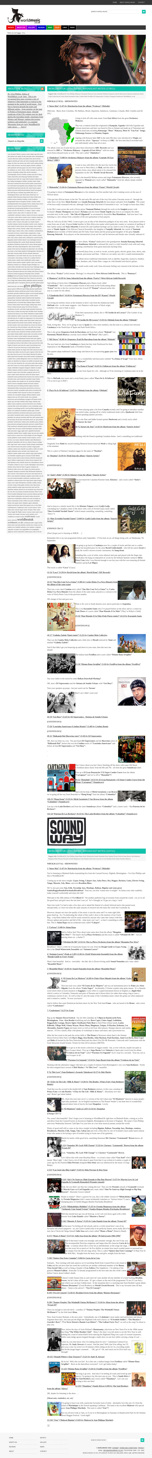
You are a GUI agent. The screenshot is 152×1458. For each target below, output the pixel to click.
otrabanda (35, 406)
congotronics (32, 233)
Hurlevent (136, 94)
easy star (32, 255)
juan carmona (12, 331)
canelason (18, 215)
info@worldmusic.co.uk (113, 1450)
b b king (39, 174)
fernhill (37, 273)
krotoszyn (24, 347)
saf (38, 449)
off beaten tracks (36, 399)
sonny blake (35, 476)
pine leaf (22, 419)
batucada (21, 188)
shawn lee (28, 462)
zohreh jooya (29, 531)
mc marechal (31, 381)
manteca (10, 372)
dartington (33, 240)
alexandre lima (28, 158)
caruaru (22, 219)
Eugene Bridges (32, 264)
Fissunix (65, 859)
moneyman (22, 388)
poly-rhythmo (30, 422)
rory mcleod (12, 446)
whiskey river (33, 514)
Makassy (78, 94)
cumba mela (22, 237)
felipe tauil (31, 271)
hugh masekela (31, 309)
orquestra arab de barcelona (25, 404)
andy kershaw (16, 165)
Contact (43, 1451)
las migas (24, 349)
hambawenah (30, 298)
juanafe (33, 331)
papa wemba (35, 410)
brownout (37, 208)
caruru (27, 219)
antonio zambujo (36, 165)
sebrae (10, 458)
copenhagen (11, 235)
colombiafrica (38, 231)
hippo (34, 302)
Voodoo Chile (32, 510)
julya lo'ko (11, 336)
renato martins (22, 437)
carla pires (11, 217)
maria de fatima (31, 374)
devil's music (29, 244)
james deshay (19, 320)
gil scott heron (19, 286)
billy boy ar (34, 192)
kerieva (18, 343)
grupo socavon (30, 293)
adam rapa (33, 154)
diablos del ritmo (13, 246)
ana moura (20, 163)
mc (25, 381)
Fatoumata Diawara (87, 94)
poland (40, 419)
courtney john (27, 235)
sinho (15, 469)
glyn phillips (32, 286)
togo (9, 496)
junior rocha (19, 336)
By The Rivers (20, 210)
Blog (57, 27)
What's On (21, 27)
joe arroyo (32, 325)
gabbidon (30, 280)
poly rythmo (22, 422)
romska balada (30, 444)
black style (19, 195)
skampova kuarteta (20, 471)
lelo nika (11, 354)
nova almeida (33, 397)
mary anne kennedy (19, 379)
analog (36, 163)
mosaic (16, 390)
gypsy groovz (20, 295)
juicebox (38, 331)
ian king (22, 311)
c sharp (33, 210)
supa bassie (30, 480)
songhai (28, 476)
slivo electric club (13, 473)
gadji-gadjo (11, 282)
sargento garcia (21, 455)
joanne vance (17, 325)
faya (26, 271)
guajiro (10, 295)
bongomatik (11, 201)
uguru (30, 503)
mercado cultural (33, 383)
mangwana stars (34, 370)
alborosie (15, 158)
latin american (34, 349)
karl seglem (37, 338)
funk (16, 280)
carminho (11, 219)
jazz (40, 320)
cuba (12, 237)
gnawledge (26, 289)
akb (24, 156)
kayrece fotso (35, 340)
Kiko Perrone (59, 859)
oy (14, 408)
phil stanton (36, 417)
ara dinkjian (11, 170)
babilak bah (31, 176)
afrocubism (11, 156)
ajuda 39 (20, 156)
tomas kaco (11, 498)
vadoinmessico (12, 507)
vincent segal (19, 510)
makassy (15, 370)
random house (18, 433)
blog (18, 197)
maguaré (22, 368)
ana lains (14, 163)
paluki (29, 410)
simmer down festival (15, 467)
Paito (106, 856)
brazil (30, 206)
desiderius (11, 244)
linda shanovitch (13, 356)
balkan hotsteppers (16, 181)
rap (32, 433)
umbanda (35, 503)
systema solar (29, 485)
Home (19, 33)
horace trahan (12, 307)
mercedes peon (12, 386)
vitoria (25, 510)
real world (23, 435)
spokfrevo (11, 480)
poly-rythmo (39, 422)
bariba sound (34, 183)
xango (36, 522)
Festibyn (122, 859)
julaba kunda (14, 334)
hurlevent (39, 309)
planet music (29, 419)
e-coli (17, 255)
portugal (19, 424)
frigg (13, 280)
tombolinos (18, 498)
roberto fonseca (32, 442)
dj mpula (23, 249)
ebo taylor (38, 255)
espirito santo (30, 262)
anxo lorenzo (33, 167)
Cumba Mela (83, 96)
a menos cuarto (25, 154)
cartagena (17, 219)
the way (15, 491)
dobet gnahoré (22, 251)
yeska (36, 525)
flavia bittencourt (34, 276)
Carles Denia (64, 96)
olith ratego (29, 401)
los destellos (15, 361)
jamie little (27, 320)
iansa (27, 311)
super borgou (38, 480)
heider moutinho (30, 300)
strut (24, 480)
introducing (11, 318)
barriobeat (13, 186)
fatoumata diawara (19, 271)
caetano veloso (12, 213)
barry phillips (29, 186)
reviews (10, 440)
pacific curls (25, 408)
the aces (10, 491)
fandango (37, 267)
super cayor (11, 482)
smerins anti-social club (26, 473)
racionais (35, 428)
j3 (33, 318)
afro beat (40, 154)
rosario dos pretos (21, 446)
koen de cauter (25, 345)
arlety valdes (26, 170)
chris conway (16, 228)
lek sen (41, 352)
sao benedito (12, 455)
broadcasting (19, 208)
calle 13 (23, 213)
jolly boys (34, 327)
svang (15, 485)
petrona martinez (21, 417)
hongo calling (29, 304)
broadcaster (11, 208)
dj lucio (18, 249)
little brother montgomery (35, 356)
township (36, 498)
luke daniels (39, 363)
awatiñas (24, 174)
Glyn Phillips (70, 94)
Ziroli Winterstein (88, 856)
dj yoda (38, 249)
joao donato (25, 325)
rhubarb (22, 440)
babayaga (24, 176)
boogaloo (24, 201)
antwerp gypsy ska (23, 167)
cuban (16, 237)
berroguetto (38, 190)
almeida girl (16, 161)
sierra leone (40, 464)
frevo (9, 280)
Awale (19, 174)
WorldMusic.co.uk (129, 96)
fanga (41, 267)
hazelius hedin (20, 300)
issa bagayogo (28, 318)
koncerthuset (34, 345)
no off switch (20, 397)
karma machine (17, 340)
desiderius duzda (19, 244)
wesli (27, 514)
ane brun (23, 165)
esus (36, 262)
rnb (21, 442)
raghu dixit (24, 431)
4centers (13, 154)
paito (40, 408)
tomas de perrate (34, 496)
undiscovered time (14, 505)
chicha (22, 226)
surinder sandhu (32, 482)
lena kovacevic (18, 354)
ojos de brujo (16, 401)
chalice (37, 222)
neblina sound (35, 395)
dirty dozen (32, 246)
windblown (11, 516)
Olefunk (105, 94)
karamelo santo (13, 338)
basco (35, 186)
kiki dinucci (25, 343)
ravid (13, 435)
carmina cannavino (37, 217)
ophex (10, 404)
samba (15, 453)
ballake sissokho (27, 181)
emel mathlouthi (26, 260)
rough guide (36, 446)
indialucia (14, 316)
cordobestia (19, 235)
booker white (36, 201)
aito (16, 156)
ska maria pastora (34, 469)
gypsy (14, 295)
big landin (27, 192)
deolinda (38, 242)
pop (9, 424)
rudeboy (10, 449)
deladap (15, 242)
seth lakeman (12, 462)
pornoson (13, 424)
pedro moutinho (16, 415)
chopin (10, 228)
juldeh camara (23, 334)
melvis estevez (12, 383)
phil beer (30, 417)
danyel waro (26, 240)
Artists (11, 27)
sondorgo (23, 476)
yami (13, 525)
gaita (16, 282)
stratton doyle (18, 480)
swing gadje (21, 485)
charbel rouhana (13, 224)
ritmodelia (16, 442)
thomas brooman (23, 491)
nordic (27, 397)
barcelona (22, 183)
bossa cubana (31, 204)
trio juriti (31, 500)
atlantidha (16, 172)
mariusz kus (31, 377)
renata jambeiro (13, 437)
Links (65, 27)
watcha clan (11, 514)
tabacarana (36, 485)
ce (36, 219)
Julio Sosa (92, 859)
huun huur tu (12, 311)
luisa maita (31, 363)
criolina (34, 235)
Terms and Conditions (128, 1448)
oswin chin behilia (21, 406)
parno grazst (33, 413)
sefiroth (32, 458)
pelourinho (37, 415)
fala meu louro (29, 267)
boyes (20, 206)
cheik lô (13, 226)
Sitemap (115, 1448)
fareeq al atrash (22, 269)
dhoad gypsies (38, 244)
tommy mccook (27, 498)
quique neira (12, 428)
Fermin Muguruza (74, 859)
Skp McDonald (31, 471)
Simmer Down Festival (116, 856)
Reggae (39, 435)
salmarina (15, 451)
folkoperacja (23, 278)
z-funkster (38, 527)
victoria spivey (32, 507)
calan (19, 213)
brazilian (34, 206)
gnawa (10, 289)
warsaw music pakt (33, 512)
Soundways (119, 96)
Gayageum (22, 282)
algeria (10, 161)
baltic (35, 181)
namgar (23, 395)
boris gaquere (23, 204)
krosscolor (17, 347)
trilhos (26, 500)
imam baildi (39, 313)
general (28, 282)
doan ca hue (14, 251)
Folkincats (130, 94)
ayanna (29, 174)
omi (39, 401)
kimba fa (11, 345)
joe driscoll (19, 327)
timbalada (19, 494)
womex (22, 516)
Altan (117, 859)
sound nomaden (18, 478)
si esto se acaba (24, 464)
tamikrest (15, 487)
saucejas (28, 455)
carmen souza (26, 217)
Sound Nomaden (99, 856)
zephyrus (11, 531)
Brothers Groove (29, 208)
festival (15, 276)
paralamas (16, 413)
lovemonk (36, 361)
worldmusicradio (28, 522)
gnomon (32, 289)
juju (9, 334)
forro (28, 278)
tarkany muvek (18, 489)
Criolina (106, 96)
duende (30, 253)
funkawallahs (22, 280)
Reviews (41, 27)
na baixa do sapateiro (33, 392)
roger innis (14, 444)
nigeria (10, 397)
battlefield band (13, 188)
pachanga (18, 408)
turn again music (17, 503)
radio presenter (12, 431)
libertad (32, 354)
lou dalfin (30, 361)
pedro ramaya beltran (27, 415)
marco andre (12, 374)
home (115, 2)
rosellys (29, 446)
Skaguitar (51, 859)
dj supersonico (31, 249)
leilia (37, 352)
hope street (37, 304)
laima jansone (16, 349)
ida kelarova (17, 313)
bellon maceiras (13, 190)
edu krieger (19, 258)
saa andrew (29, 449)
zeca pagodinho (24, 529)
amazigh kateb (34, 161)
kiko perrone (33, 343)
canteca (23, 215)
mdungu (37, 381)
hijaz (25, 302)
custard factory (38, 237)
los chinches (35, 358)
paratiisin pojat (24, 413)
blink (15, 197)
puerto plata (28, 426)
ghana (38, 282)
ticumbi (13, 494)
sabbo (35, 449)
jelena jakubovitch (14, 322)
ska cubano (25, 469)
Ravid (58, 96)
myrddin (15, 392)
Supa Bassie (127, 856)
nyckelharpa (21, 399)
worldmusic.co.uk (15, 522)
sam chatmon (31, 451)
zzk (40, 531)
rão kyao (19, 428)
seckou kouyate (25, 458)
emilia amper (35, 260)
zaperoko (11, 529)
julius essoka (38, 334)
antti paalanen (12, 167)
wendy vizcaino (20, 514)
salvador (24, 451)
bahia (37, 176)
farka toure (30, 269)
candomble (11, 215)
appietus (39, 167)
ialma (18, 311)
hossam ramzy (21, 307)
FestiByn (90, 96)
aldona (20, 158)
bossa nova (39, 204)
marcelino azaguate (26, 372)
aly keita (26, 161)
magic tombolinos (13, 368)
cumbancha (30, 237)
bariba (27, 183)
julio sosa (31, 334)
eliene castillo (16, 260)
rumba (15, 449)
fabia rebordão (16, 267)
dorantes (39, 251)
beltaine (28, 190)
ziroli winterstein (19, 531)
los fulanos (23, 361)
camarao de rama (31, 213)
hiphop (29, 302)
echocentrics (12, 258)
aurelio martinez (31, 172)
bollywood (37, 197)
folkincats (15, 278)
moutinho (22, 390)
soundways (33, 478)
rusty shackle (21, 449)
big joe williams (19, 192)
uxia (32, 505)
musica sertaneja (33, 390)
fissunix (26, 276)
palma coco (11, 410)
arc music (18, 170)
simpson (33, 467)
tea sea (25, 489)
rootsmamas (39, 444)
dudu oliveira (23, 253)
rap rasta (36, 433)
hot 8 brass (29, 307)
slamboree (39, 471)
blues (32, 197)
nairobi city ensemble (14, 395)
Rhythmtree (37, 440)
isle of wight (19, 318)
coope (38, 233)
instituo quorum (38, 316)
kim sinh (40, 343)
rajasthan (11, 433)
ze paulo (16, 529)
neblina (28, 395)
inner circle (29, 316)
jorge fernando (17, 329)
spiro (38, 478)
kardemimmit (21, 338)
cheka (18, 226)
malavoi (26, 370)
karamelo (35, 336)
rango (30, 433)
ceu (29, 222)
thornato (32, 491)
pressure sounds (34, 424)
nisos (14, 397)
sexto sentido (20, 462)
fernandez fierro (30, 273)
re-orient (18, 435)
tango (20, 487)
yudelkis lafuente (20, 527)
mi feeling (20, 386)
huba (24, 309)
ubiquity (25, 503)
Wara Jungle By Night (15, 512)
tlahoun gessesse (38, 494)
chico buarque (29, 226)
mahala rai (34, 368)
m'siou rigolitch (25, 365)
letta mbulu (27, 354)
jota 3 (24, 329)
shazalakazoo (35, 462)
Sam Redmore (135, 856)
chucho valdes (25, 228)
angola (28, 165)
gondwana (23, 291)
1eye (9, 154)
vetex (26, 507)
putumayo (35, 426)
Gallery (31, 27)
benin (33, 190)
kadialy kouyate (28, 336)
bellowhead (21, 190)
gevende (33, 282)
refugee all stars (32, 435)
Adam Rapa (78, 856)
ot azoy (29, 406)
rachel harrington (27, 428)
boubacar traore (13, 206)
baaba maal (11, 176)
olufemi (35, 401)
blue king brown (25, 197)
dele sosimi (22, 242)
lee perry (27, 352)
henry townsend (18, 302)
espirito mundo (21, 262)
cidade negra (12, 231)
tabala (10, 487)
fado (22, 267)
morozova (11, 390)
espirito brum (12, 262)
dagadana (11, 240)
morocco (37, 388)
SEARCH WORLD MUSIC (99, 11)
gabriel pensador (38, 280)
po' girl (36, 419)
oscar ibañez (37, 404)
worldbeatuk (25, 519)
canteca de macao (32, 215)
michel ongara (28, 386)
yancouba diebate (20, 525)
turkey (10, 503)
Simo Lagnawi (26, 467)
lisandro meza (22, 356)
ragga (19, 431)
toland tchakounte (16, 496)
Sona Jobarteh (98, 94)
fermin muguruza (19, 273)
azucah (34, 174)
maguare (28, 368)
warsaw (24, 512)
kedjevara (13, 343)
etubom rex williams (20, 264)
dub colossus (15, 253)
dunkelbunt (11, 255)
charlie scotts (33, 224)
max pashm (20, 381)
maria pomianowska (20, 377)
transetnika (15, 500)
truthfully (37, 500)
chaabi (32, 222)
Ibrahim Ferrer (111, 859)
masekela (29, 379)
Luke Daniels (85, 859)
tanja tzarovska (26, 487)
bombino (35, 199)
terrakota (31, 489)
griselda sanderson (20, 293)
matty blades (36, 379)
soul (11, 478)
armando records (35, 170)
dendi (28, 242)
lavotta (22, 352)
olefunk (22, 401)
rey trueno (16, 440)
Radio (72, 27)
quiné (40, 426)
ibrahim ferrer (33, 311)
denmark (32, 242)
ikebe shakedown (29, 313)
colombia (31, 231)
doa (9, 251)
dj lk (14, 249)
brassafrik (25, 206)
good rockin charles (32, 291)
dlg (42, 249)
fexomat (21, 276)
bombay (19, 199)
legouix (32, 352)
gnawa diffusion (17, 289)
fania (9, 269)
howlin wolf (19, 309)
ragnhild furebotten (34, 431)
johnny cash (27, 327)
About (11, 1451)
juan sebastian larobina (23, 331)
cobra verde (24, 231)
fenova (37, 271)
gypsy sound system (31, 295)
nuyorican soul (12, 399)
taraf (33, 487)
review (39, 437)
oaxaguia (28, 399)
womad (17, 516)
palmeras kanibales (21, 410)
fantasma (14, 269)
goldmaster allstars (14, 291)
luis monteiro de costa (21, 363)
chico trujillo (38, 226)
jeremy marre (23, 322)
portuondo (25, 424)
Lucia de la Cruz (101, 859)
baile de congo (21, 179)
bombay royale (27, 199)
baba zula (18, 176)
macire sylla (38, 365)
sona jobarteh (15, 476)
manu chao (16, 372)
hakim (24, 298)
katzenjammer (26, 340)
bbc (25, 188)
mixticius (36, 386)
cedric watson (16, 222)
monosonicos (30, 388)
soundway (26, 478)
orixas (14, 404)
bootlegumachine (13, 204)
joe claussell (12, 327)
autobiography (12, 174)
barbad (16, 183)
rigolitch (10, 442)
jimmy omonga (33, 322)
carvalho (32, 219)
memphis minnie (22, 383)
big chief (11, 192)
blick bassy (26, 195)
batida (39, 186)
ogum (10, 401)
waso (40, 512)
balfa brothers (30, 179)
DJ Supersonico (98, 96)
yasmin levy (30, 525)
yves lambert (30, 527)
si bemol (16, 464)
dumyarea (36, 253)
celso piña (24, 222)
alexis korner (37, 158)
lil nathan (38, 354)
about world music (127, 2)
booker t (29, 201)
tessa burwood (38, 489)
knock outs (17, 345)
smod (36, 473)
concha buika (24, 233)
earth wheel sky (24, 255)
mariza (37, 377)
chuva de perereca (35, 228)
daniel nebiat (18, 240)
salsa (19, 451)
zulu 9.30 (36, 531)
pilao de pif (16, 419)
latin (28, 349)
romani (23, 444)
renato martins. (32, 437)
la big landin (31, 347)
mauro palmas (12, 381)
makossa (21, 370)
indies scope (22, 316)
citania (18, 231)
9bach (18, 154)
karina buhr (30, 338)
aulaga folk (22, 172)
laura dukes (16, 352)
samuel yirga (29, 453)
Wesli (142, 94)
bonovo (18, 201)
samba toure (21, 453)
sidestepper (32, 464)
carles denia (18, 217)
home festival (21, 304)
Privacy (141, 1448)
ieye (22, 313)
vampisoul (20, 507)
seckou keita (16, 458)
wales (38, 510)
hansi (14, 300)
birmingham (12, 195)
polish (16, 422)
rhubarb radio (29, 440)
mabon (32, 365)
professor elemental (17, 426)
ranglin (25, 433)
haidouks (19, 298)
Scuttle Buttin (35, 455)
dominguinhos (32, 251)
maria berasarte (21, 374)
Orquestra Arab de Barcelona (117, 94)
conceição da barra (14, 233)
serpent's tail (38, 460)
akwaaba (29, 156)
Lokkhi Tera (12, 358)
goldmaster (38, 289)
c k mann (28, 210)
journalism (29, 329)
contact (141, 2)
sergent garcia (20, 460)
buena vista (11, 210)
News (50, 27)
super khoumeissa (21, 482)
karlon (10, 340)
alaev (33, 156)
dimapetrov (25, 246)
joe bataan (38, 325)
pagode (36, 408)
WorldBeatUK (61, 94)
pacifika (31, 408)
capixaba (40, 215)
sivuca (19, 469)
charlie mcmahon (23, 224)
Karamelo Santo (74, 96)
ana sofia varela (29, 163)
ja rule (36, 318)
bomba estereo (12, 199)
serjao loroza (29, 460)
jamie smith (35, 320)
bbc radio (29, 188)
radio (40, 428)
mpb (26, 390)
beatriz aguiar (36, 188)
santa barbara (38, 453)
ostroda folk (12, 406)
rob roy (25, 442)
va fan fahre (37, 505)
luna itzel (11, 365)
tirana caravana (28, 494)
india (9, 316)
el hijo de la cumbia (29, 258)
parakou (10, 413)
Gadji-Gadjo (52, 96)
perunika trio (12, 417)
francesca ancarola (36, 278)
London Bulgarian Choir (23, 358)
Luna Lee (17, 365)
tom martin (25, 496)
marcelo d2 (36, 372)
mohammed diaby (13, 388)
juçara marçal (37, 329)
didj (20, 246)
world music (30, 516)
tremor (21, 500)
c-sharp (37, 210)
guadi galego (39, 293)
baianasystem (12, 179)
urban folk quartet (25, 505)
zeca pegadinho (34, 529)
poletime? (11, 422)
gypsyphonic (12, 298)
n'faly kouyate (22, 392)
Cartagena (112, 96)
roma (19, 444)
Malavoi (128, 859)
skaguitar (11, 471)
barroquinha (21, 186)
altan (22, 161)
